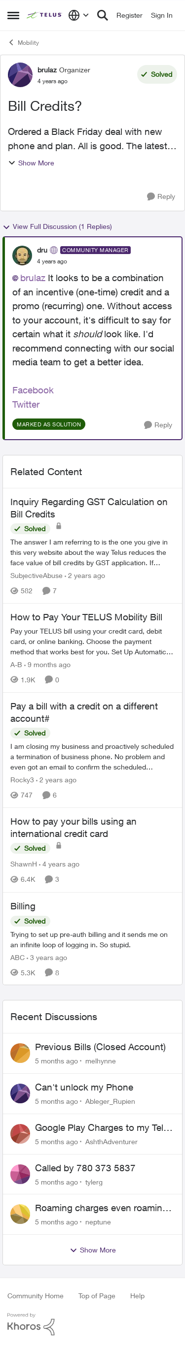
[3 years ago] (47, 957)
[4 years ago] (59, 864)
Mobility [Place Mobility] (23, 42)
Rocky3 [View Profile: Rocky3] (22, 779)
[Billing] (92, 939)
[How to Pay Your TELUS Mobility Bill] (92, 641)
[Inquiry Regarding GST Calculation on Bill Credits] (92, 552)
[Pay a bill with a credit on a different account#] (92, 756)
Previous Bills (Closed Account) (100, 1046)
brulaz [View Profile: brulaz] (47, 69)
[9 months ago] (47, 664)
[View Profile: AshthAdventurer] (20, 1134)
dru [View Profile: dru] (42, 250)
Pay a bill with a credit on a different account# (84, 712)
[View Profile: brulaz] (20, 75)
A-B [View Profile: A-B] (16, 664)
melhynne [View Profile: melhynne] (100, 1061)
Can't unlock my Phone (84, 1087)
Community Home (35, 1295)
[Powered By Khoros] (92, 1324)
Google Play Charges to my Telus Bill (104, 1128)
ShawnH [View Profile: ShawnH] (23, 864)
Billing (23, 905)
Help (137, 1295)
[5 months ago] (56, 1061)
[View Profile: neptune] (20, 1214)
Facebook (33, 390)
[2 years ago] (85, 575)
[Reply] (161, 196)
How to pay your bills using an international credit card (73, 827)
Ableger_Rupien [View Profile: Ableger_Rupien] (110, 1101)
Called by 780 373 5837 (85, 1167)
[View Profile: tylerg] (20, 1174)
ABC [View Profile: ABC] (17, 957)
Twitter (25, 404)
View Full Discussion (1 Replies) (57, 226)
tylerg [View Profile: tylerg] (94, 1181)
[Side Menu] (13, 15)
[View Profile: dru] (22, 255)
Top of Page (96, 1295)
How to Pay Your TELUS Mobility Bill (86, 616)
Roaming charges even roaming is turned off (101, 1208)
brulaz (32, 277)
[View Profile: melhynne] (20, 1053)
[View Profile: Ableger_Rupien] (20, 1093)
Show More (31, 163)
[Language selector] (78, 15)
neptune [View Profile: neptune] (98, 1222)
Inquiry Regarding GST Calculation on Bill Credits (89, 507)
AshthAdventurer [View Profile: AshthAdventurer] (111, 1141)
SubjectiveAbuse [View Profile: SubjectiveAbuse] (36, 575)
